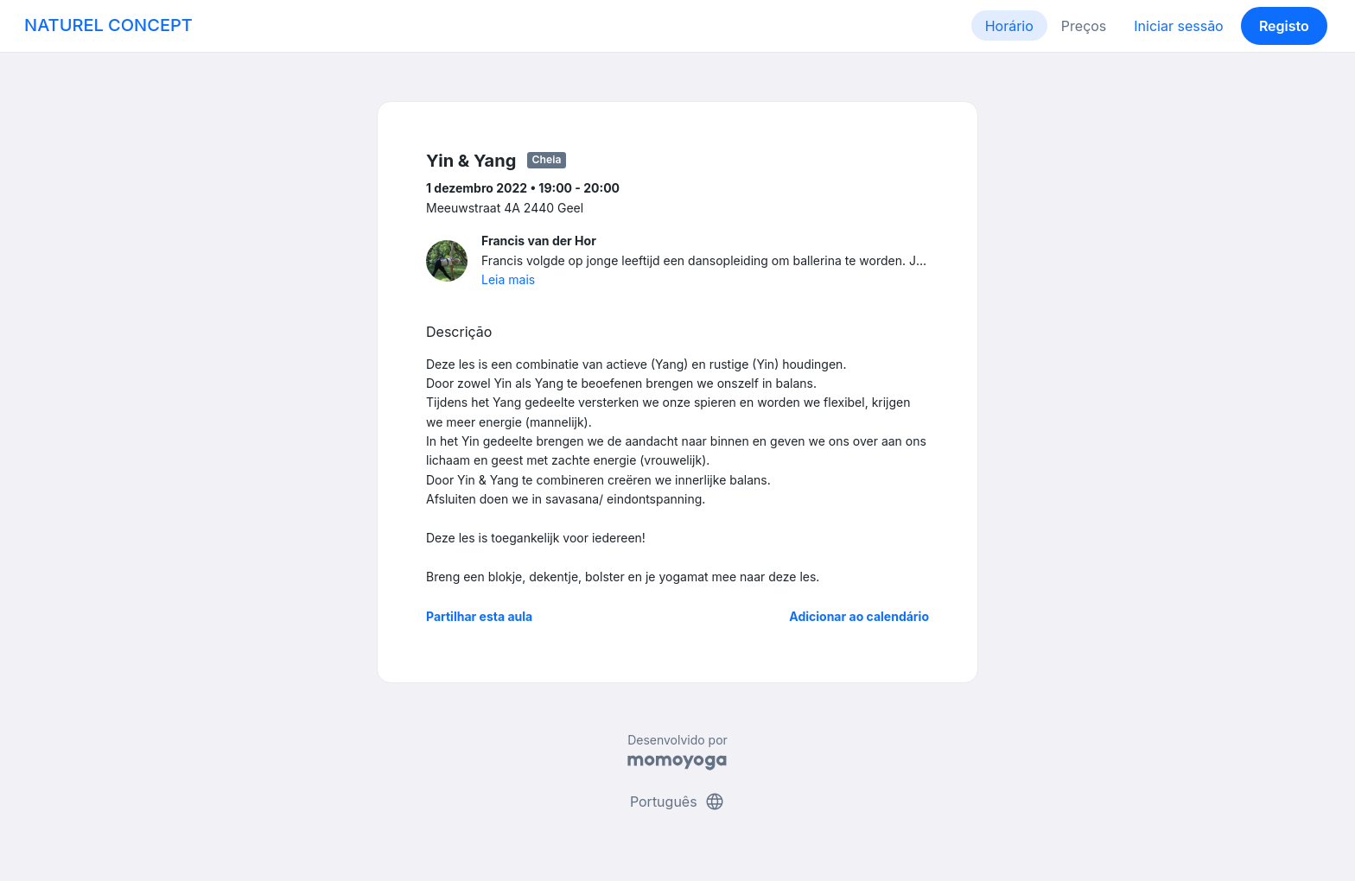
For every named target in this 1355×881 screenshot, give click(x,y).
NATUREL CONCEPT (108, 25)
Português (677, 801)
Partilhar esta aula (479, 616)
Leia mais (508, 279)
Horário (1009, 26)
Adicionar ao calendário (859, 616)
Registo (1284, 26)
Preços (1083, 26)
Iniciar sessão (1178, 26)
